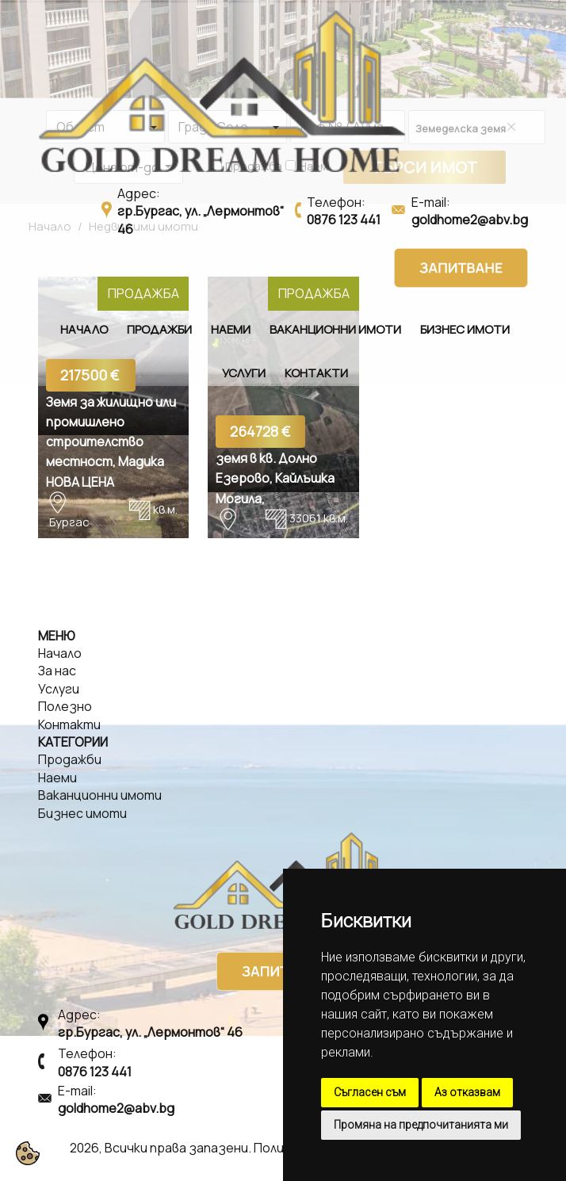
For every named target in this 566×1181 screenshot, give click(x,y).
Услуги (244, 373)
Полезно (65, 706)
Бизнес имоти (465, 329)
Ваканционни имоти (335, 329)
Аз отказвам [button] (467, 1092)
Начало (84, 329)
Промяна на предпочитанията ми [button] (421, 1124)
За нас (57, 670)
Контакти (316, 373)
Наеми (230, 329)
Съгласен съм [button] (370, 1092)
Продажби (159, 329)
